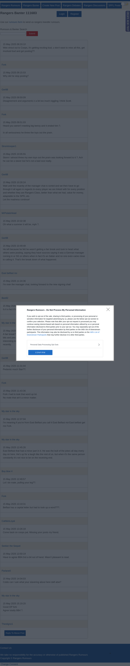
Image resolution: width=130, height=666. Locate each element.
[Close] (109, 310)
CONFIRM (40, 352)
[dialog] (65, 333)
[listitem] (65, 344)
